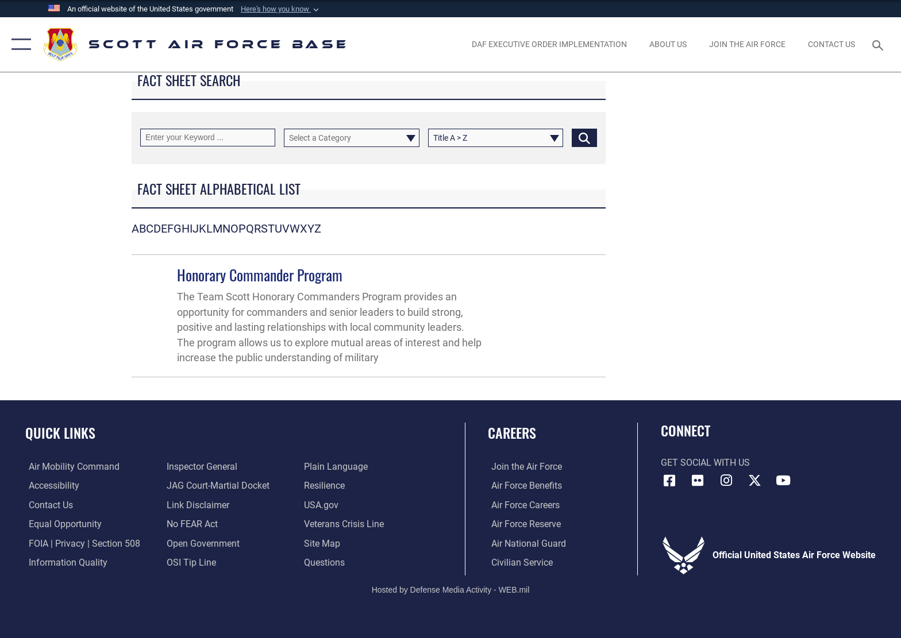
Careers (512, 433)
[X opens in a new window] (755, 480)
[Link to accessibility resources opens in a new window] (50, 485)
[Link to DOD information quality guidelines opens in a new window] (64, 562)
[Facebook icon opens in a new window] (669, 480)
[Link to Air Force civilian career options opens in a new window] (518, 562)
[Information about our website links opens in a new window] (196, 504)
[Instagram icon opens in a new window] (726, 480)
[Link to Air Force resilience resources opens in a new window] (325, 485)
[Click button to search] (584, 137)
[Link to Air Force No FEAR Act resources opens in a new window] (191, 524)
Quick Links (60, 433)
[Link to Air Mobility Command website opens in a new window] (70, 466)
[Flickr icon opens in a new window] (697, 480)
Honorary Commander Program (259, 274)
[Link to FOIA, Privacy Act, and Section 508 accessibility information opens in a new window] (81, 543)
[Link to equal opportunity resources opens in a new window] (61, 524)
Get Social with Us (705, 462)
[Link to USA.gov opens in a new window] (322, 504)
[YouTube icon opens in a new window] (783, 480)
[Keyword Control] (207, 137)
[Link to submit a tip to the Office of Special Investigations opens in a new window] (190, 562)
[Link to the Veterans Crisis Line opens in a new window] (345, 524)
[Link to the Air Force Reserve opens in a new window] (522, 524)
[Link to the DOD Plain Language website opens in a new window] (337, 466)
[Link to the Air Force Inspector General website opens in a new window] (200, 466)
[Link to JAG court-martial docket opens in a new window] (216, 485)
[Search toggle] (879, 44)
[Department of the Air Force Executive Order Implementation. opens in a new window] (549, 44)
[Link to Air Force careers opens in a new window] (522, 504)
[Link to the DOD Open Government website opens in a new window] (201, 543)
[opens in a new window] (747, 44)
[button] (281, 9)
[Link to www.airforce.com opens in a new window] (523, 466)
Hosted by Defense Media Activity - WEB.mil (451, 589)
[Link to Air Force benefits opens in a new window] (523, 485)
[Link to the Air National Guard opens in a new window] (525, 543)
